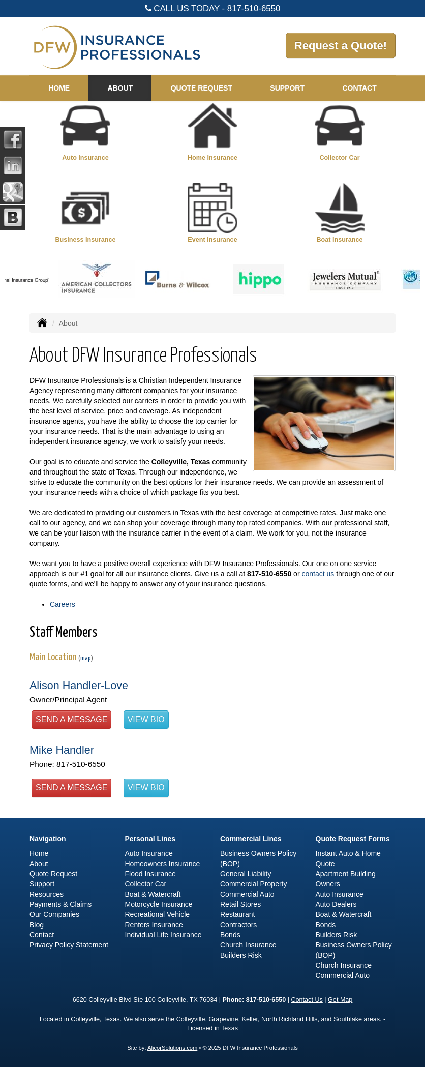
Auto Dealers (336, 904)
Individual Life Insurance (163, 935)
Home (59, 88)
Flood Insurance (150, 874)
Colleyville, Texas (95, 1019)
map (85, 658)
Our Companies (54, 914)
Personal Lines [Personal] (150, 839)
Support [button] (287, 88)
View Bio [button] (146, 719)
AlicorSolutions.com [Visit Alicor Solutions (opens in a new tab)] (172, 1048)
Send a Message (71, 719)
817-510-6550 (254, 8)
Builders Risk (241, 955)
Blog (36, 925)
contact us (317, 574)
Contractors (238, 925)
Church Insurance (248, 945)
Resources (46, 894)
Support (41, 884)
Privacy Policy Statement (68, 945)
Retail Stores (240, 904)
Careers (62, 604)
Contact (359, 88)
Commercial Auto (247, 894)
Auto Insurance (149, 853)
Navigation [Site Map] (47, 839)
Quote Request (53, 874)
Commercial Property (253, 884)
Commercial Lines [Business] (251, 839)
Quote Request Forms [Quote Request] (353, 839)
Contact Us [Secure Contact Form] (307, 999)
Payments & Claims (60, 904)
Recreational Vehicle (157, 914)
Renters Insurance (154, 925)
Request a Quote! (340, 45)
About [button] (120, 88)
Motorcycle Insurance (159, 904)
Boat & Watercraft (153, 894)
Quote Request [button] (201, 88)
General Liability (245, 874)
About (38, 863)
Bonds (230, 935)
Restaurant (237, 914)
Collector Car (146, 884)
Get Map (340, 999)
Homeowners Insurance (162, 863)
